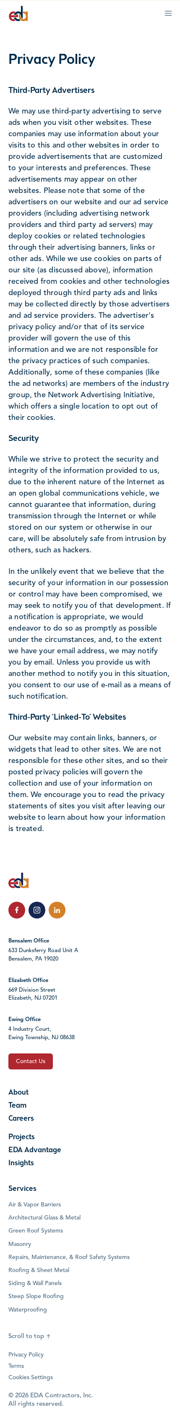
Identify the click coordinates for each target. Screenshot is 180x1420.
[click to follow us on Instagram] (37, 910)
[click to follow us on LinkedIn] (57, 910)
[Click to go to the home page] (18, 13)
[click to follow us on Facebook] (16, 910)
